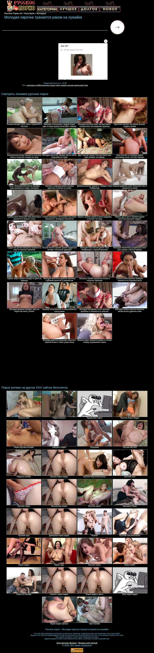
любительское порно (46, 85)
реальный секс (81, 85)
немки (64, 85)
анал (58, 85)
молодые (31, 85)
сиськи (70, 85)
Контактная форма (67, 643)
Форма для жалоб (87, 643)
